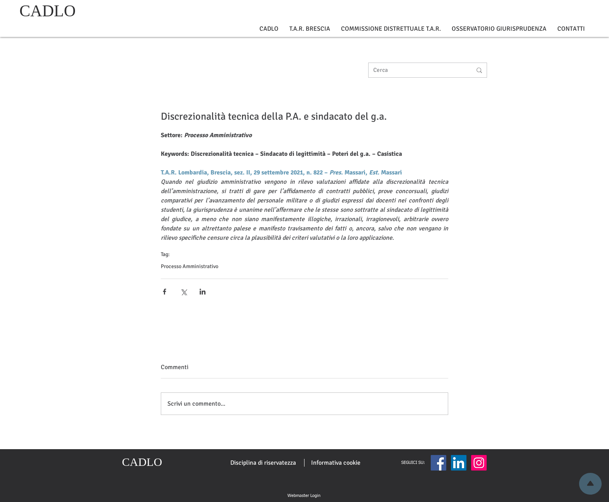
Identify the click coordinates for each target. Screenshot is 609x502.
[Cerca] (416, 70)
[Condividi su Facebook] (164, 291)
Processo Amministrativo (189, 266)
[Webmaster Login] (303, 496)
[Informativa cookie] (335, 463)
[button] (269, 29)
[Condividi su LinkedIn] (202, 291)
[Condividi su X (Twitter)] (183, 291)
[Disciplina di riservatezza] (263, 463)
